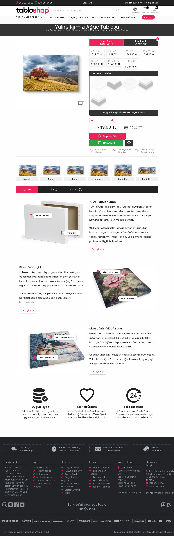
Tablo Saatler (100, 477)
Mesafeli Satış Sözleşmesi (70, 485)
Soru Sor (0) (76, 189)
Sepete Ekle (107, 136)
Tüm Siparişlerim (73, 470)
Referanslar (42, 474)
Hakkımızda (42, 467)
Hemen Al (106, 143)
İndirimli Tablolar (101, 486)
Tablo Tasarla (56, 17)
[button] (154, 172)
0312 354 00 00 (24, 3)
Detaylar (96, 249)
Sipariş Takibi (151, 2)
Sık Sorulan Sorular (46, 480)
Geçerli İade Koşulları (69, 479)
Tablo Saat (107, 17)
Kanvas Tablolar (101, 467)
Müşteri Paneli (72, 467)
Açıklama (27, 189)
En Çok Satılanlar (101, 483)
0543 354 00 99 (43, 3)
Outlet (148, 17)
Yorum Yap (141, 43)
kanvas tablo (95, 504)
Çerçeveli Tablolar (82, 17)
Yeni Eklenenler (101, 480)
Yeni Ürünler (128, 17)
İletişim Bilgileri (44, 470)
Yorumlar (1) (50, 189)
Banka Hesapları (44, 477)
